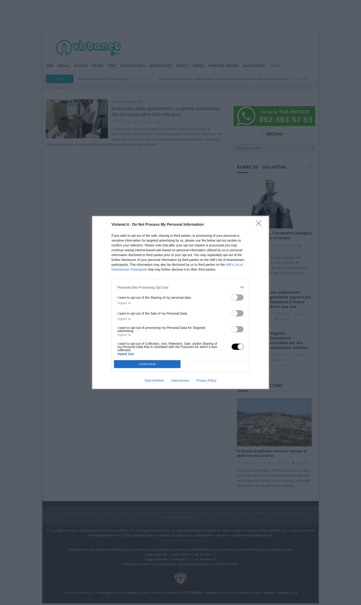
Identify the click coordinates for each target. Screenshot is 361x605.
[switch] (238, 297)
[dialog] (180, 302)
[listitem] (180, 287)
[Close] (260, 224)
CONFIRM (147, 364)
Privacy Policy (206, 380)
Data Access (180, 380)
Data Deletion (154, 380)
